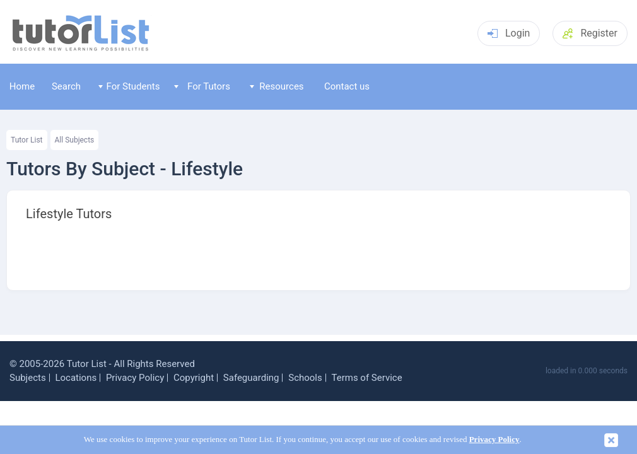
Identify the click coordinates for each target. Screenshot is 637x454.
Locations (75, 377)
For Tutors (202, 86)
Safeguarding (251, 377)
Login (509, 33)
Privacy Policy (135, 377)
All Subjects (75, 140)
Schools (305, 377)
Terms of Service (366, 377)
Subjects (27, 377)
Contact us (347, 86)
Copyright (193, 377)
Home (22, 86)
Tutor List (26, 140)
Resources (277, 86)
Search (66, 86)
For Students (129, 86)
